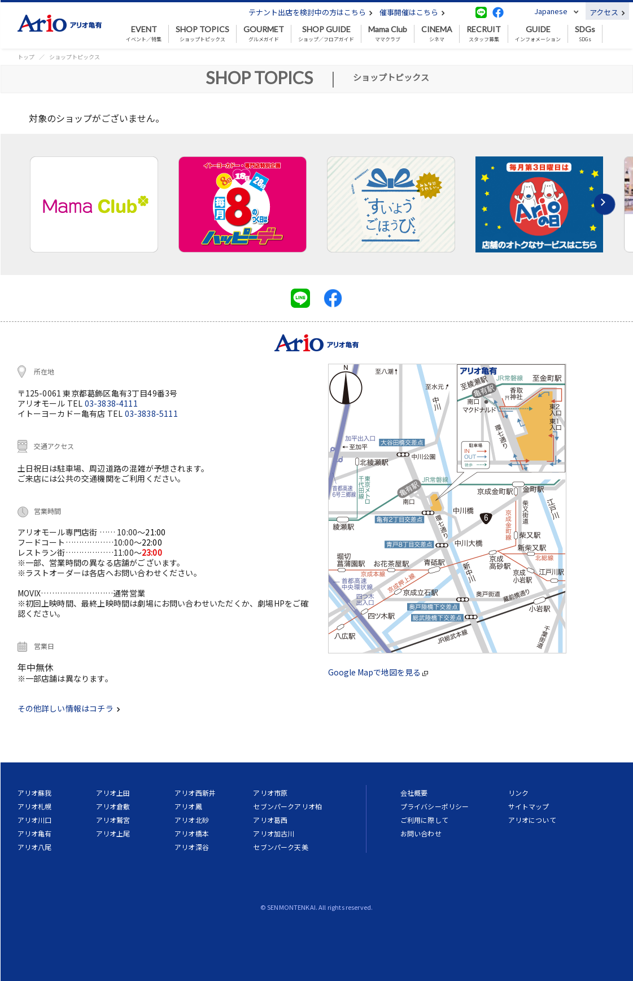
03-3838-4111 (111, 403)
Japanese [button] (550, 11)
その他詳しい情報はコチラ (69, 708)
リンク (518, 792)
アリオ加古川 (273, 833)
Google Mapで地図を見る (378, 672)
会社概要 (414, 792)
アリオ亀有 (35, 833)
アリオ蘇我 (35, 792)
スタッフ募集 (483, 34)
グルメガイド (263, 34)
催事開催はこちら (412, 12)
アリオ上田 (113, 792)
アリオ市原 (270, 792)
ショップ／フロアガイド (326, 34)
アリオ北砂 (191, 820)
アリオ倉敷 (113, 806)
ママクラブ (387, 34)
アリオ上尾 (113, 833)
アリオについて (532, 820)
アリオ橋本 (191, 833)
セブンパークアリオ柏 (287, 806)
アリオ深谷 (191, 847)
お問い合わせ (421, 833)
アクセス (607, 12)
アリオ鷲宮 (113, 820)
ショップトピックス (202, 34)
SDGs (585, 34)
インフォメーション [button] (538, 34)
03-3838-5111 (151, 413)
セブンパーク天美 (280, 847)
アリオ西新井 (195, 792)
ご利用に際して (424, 820)
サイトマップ (528, 806)
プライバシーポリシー (434, 806)
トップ (26, 57)
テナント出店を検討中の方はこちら (310, 12)
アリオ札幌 (35, 806)
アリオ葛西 (270, 820)
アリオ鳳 (188, 806)
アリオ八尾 (35, 847)
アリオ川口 (35, 820)
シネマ (436, 34)
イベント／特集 (143, 34)
